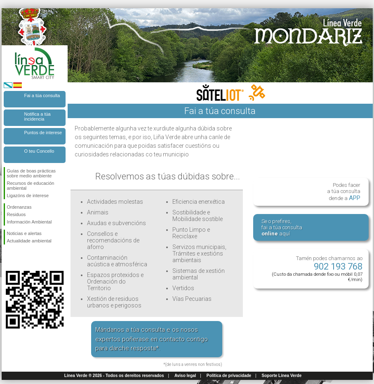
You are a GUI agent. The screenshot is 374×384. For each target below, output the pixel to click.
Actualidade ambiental (29, 240)
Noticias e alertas (24, 233)
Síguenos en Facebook (9, 258)
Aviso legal (185, 375)
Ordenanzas (19, 207)
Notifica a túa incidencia (37, 116)
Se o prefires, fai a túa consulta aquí (281, 227)
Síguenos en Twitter (22, 258)
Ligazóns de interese (28, 195)
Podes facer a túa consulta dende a (343, 192)
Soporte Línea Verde (282, 375)
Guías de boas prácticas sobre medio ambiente (31, 173)
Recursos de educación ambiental (30, 186)
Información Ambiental (29, 221)
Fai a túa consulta (42, 95)
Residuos (16, 214)
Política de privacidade (229, 375)
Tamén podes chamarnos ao (317, 268)
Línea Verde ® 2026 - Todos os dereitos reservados (114, 375)
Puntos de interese (43, 132)
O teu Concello (39, 151)
